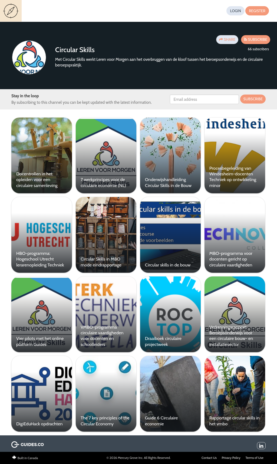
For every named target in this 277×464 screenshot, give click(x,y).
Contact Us (209, 456)
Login (235, 10)
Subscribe (253, 98)
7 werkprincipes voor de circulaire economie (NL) (102, 182)
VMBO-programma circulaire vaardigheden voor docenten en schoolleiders (101, 334)
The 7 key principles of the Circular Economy (104, 419)
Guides (11, 11)
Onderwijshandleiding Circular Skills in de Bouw (166, 182)
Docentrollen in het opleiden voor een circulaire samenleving (36, 179)
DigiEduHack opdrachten (39, 422)
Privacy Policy (231, 456)
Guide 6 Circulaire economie (159, 419)
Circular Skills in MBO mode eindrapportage (100, 261)
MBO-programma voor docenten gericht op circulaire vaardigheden (228, 258)
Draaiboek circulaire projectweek (161, 340)
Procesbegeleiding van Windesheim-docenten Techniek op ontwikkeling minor (230, 176)
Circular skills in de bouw (166, 264)
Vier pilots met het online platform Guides (39, 340)
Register (257, 10)
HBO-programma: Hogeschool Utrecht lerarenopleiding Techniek (40, 258)
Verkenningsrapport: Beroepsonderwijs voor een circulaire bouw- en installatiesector (229, 334)
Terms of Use (254, 456)
